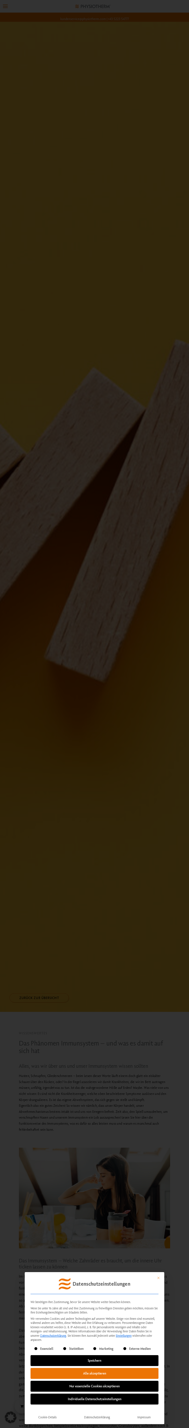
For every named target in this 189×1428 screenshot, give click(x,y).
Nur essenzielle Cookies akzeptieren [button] (94, 1386)
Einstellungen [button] (124, 1335)
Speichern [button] (94, 1360)
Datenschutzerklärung (53, 1335)
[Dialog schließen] (158, 1278)
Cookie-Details (47, 1417)
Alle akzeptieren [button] (94, 1373)
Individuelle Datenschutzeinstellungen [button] (94, 1399)
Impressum (144, 1417)
